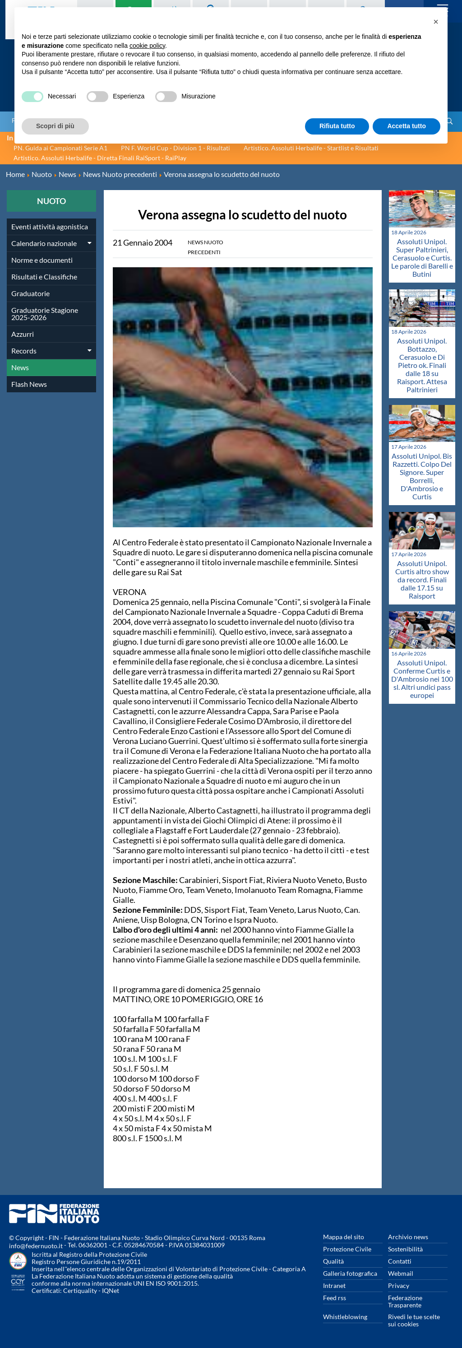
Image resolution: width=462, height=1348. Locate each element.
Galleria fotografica (350, 1273)
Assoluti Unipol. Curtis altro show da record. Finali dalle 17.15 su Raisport (422, 579)
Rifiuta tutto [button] (337, 126)
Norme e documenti (42, 260)
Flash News (29, 384)
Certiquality (80, 1290)
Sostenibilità (405, 1249)
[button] (436, 21)
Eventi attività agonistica (49, 226)
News (20, 367)
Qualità (333, 1261)
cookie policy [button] (147, 45)
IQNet (110, 1290)
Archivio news (408, 1237)
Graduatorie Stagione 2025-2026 (44, 313)
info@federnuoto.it (36, 1246)
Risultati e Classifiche (44, 276)
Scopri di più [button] (55, 126)
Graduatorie (30, 293)
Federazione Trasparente (405, 1301)
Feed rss (334, 1298)
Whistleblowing (345, 1316)
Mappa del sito (343, 1237)
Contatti (399, 1261)
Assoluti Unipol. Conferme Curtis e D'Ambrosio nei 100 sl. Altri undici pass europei (422, 678)
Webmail (400, 1273)
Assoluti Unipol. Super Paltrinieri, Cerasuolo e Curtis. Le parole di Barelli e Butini (422, 257)
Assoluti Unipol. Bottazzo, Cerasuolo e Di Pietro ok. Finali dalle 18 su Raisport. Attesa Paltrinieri (422, 365)
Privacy (398, 1285)
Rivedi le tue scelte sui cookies (414, 1320)
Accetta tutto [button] (406, 126)
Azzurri (22, 334)
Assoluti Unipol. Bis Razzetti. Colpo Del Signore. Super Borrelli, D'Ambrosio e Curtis (422, 476)
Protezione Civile (347, 1249)
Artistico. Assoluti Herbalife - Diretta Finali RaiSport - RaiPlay (100, 158)
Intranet (334, 1285)
